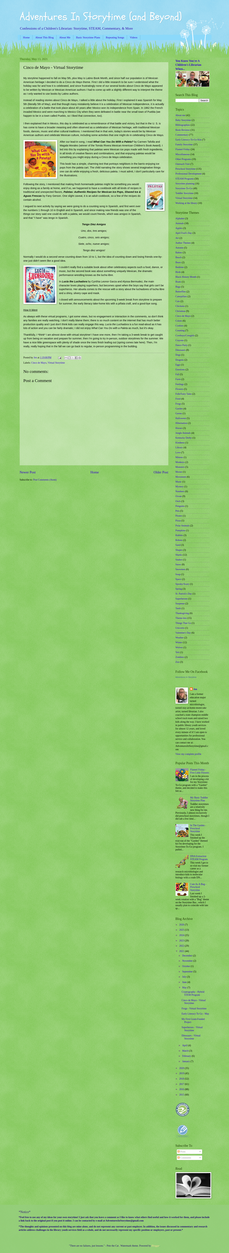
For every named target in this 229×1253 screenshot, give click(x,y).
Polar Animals (183, 525)
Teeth (178, 608)
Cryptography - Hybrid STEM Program (193, 993)
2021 (182, 951)
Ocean (179, 496)
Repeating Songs (115, 37)
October (186, 966)
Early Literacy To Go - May (195, 1013)
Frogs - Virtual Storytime (194, 1008)
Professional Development (189, 173)
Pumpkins (180, 530)
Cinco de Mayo (39, 362)
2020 (182, 1068)
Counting (180, 330)
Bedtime (180, 267)
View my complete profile (188, 754)
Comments (184, 1157)
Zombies (180, 657)
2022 (182, 945)
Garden (179, 408)
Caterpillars (181, 296)
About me (180, 115)
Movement (181, 477)
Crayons (180, 340)
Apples (179, 228)
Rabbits (179, 535)
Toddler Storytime (185, 193)
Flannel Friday (183, 149)
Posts (181, 1151)
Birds (178, 272)
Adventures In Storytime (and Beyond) (101, 16)
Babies (179, 252)
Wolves (179, 647)
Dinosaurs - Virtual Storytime (191, 1037)
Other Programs (183, 159)
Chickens (180, 306)
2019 (182, 1073)
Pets (178, 511)
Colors (179, 320)
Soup (178, 574)
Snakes (179, 559)
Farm (178, 379)
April (185, 1045)
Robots (179, 540)
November (187, 961)
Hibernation (181, 423)
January (186, 1061)
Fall (177, 374)
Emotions (180, 369)
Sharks (179, 554)
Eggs (178, 364)
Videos (133, 37)
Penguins (180, 506)
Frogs (178, 403)
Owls (178, 501)
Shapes (179, 550)
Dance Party (182, 345)
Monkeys (180, 462)
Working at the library (186, 203)
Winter (179, 642)
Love (178, 452)
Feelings (180, 384)
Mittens (179, 457)
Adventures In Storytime (186, 677)
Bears (178, 262)
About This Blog (44, 37)
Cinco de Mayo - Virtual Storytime (194, 1002)
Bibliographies (183, 125)
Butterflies (181, 291)
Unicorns (180, 628)
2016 (182, 1089)
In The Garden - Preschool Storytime (198, 828)
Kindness (180, 442)
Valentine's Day (183, 632)
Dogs (178, 355)
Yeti (177, 652)
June (184, 982)
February (187, 1056)
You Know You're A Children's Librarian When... (188, 64)
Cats (178, 301)
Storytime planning (185, 183)
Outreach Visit (183, 164)
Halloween (181, 418)
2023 (182, 940)
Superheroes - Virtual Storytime (192, 1029)
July (184, 976)
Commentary (182, 134)
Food (178, 398)
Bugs (178, 286)
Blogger (155, 1245)
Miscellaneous (183, 154)
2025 (182, 930)
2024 (182, 935)
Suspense (180, 603)
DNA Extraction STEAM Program (199, 858)
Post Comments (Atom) (45, 479)
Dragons (180, 360)
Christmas (181, 311)
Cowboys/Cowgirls (185, 335)
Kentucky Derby (184, 437)
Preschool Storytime (186, 169)
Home (26, 37)
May (184, 987)
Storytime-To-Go (184, 188)
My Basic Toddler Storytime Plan (199, 799)
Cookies (180, 325)
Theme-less (181, 618)
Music (179, 481)
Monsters (180, 467)
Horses (179, 428)
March (185, 1050)
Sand (178, 545)
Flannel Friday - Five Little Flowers (199, 771)
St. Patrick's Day (184, 593)
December (187, 955)
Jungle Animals (183, 433)
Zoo (177, 662)
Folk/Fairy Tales (184, 394)
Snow (178, 564)
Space (178, 579)
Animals (180, 223)
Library (179, 447)
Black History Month (186, 277)
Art (177, 238)
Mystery (180, 486)
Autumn (180, 247)
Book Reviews (183, 130)
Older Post (161, 472)
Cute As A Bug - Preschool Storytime (198, 887)
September (187, 971)
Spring (179, 589)
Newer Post (28, 472)
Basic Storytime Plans (88, 37)
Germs (179, 413)
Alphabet (180, 218)
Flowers (179, 389)
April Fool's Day (184, 233)
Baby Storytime (183, 120)
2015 (182, 1094)
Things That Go (183, 623)
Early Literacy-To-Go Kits (189, 139)
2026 (182, 924)
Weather (180, 637)
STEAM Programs (185, 178)
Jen (195, 689)
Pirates (179, 515)
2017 (182, 1084)
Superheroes (182, 598)
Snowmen (180, 569)
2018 (182, 1078)
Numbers (180, 491)
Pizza (178, 520)
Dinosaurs (181, 350)
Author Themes (183, 243)
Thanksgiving (182, 613)
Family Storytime (184, 144)
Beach (179, 257)
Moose (179, 472)
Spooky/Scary (182, 584)
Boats (178, 281)
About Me (64, 37)
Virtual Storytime (56, 362)
